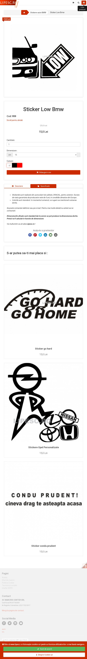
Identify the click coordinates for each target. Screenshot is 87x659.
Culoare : (10, 161)
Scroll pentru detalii (15, 120)
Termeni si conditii (9, 586)
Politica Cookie (8, 584)
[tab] (17, 186)
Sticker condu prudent (43, 545)
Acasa (4, 578)
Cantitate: (11, 140)
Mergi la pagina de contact (13, 612)
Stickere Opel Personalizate (43, 447)
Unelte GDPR (7, 589)
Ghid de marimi (8, 581)
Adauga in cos (44, 172)
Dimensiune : (12, 151)
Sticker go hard (43, 348)
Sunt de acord (44, 649)
